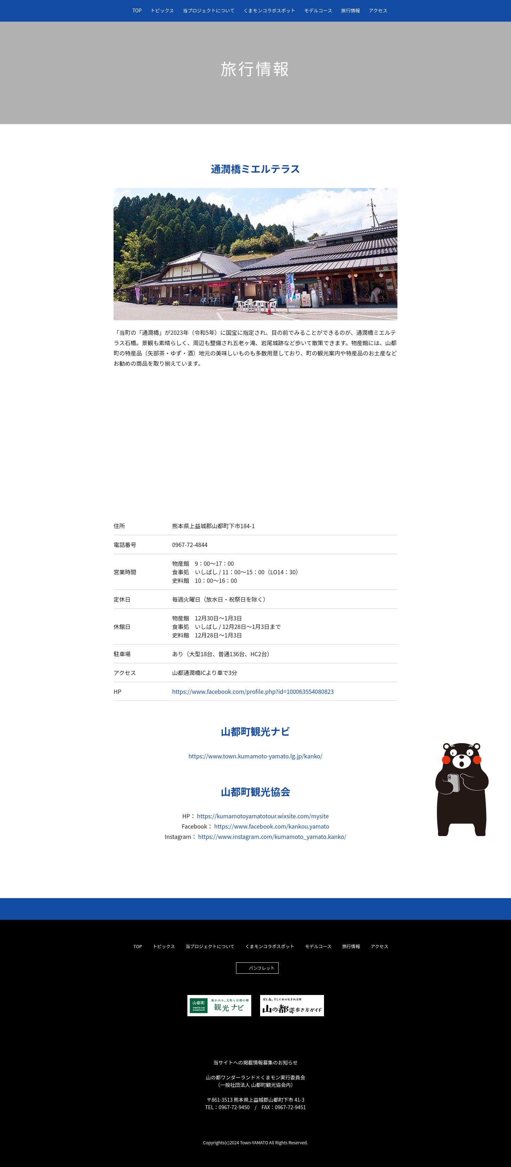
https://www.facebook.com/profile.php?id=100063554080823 (253, 691)
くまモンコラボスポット (269, 10)
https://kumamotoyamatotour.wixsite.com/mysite (263, 816)
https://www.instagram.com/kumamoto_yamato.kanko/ (272, 836)
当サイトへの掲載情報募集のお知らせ (255, 1062)
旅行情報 (350, 10)
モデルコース (318, 10)
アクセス (378, 10)
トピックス (162, 10)
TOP (137, 10)
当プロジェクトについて (209, 10)
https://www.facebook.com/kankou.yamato (271, 826)
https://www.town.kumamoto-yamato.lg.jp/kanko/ (255, 756)
